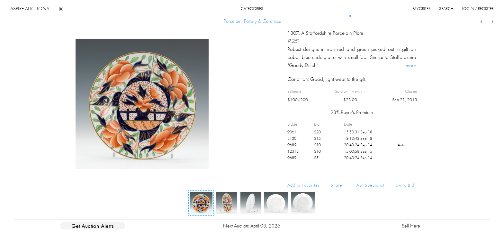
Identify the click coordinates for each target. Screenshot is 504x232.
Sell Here (411, 225)
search (446, 8)
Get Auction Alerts (92, 225)
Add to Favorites (303, 185)
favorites (421, 8)
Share (336, 185)
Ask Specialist (370, 185)
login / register (478, 8)
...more (409, 65)
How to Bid (403, 185)
